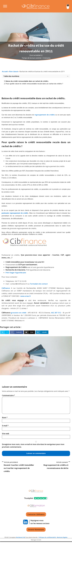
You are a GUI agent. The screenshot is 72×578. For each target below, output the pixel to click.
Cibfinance (6, 288)
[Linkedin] (42, 332)
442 (52, 313)
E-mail (5, 425)
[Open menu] (3, 6)
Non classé (13, 71)
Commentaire (8, 395)
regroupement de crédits (44, 115)
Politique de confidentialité (47, 537)
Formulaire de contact (39, 284)
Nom (4, 417)
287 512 (58, 313)
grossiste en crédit (18, 313)
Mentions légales (62, 537)
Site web (5, 433)
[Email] (29, 332)
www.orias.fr (25, 296)
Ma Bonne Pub (20, 537)
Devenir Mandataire (36, 529)
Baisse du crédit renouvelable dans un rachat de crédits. (27, 81)
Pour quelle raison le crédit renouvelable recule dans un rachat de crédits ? (34, 84)
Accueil (5, 71)
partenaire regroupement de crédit (15, 213)
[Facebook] (16, 332)
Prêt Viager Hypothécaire (16, 272)
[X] (4, 332)
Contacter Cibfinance (36, 514)
